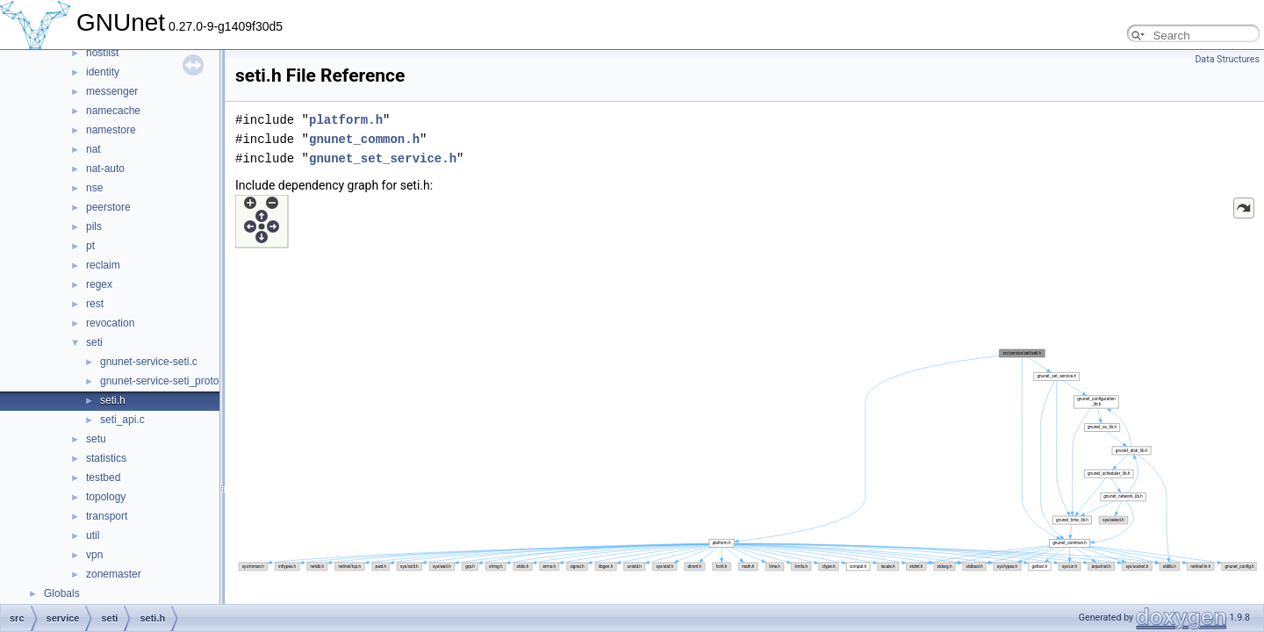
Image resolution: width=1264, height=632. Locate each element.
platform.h (346, 119)
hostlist (102, 53)
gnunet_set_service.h (382, 158)
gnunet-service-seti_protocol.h (170, 381)
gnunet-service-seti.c (149, 362)
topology (106, 497)
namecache (113, 110)
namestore (111, 130)
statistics (106, 458)
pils (94, 226)
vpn (94, 555)
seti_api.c (122, 419)
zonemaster (113, 574)
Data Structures (1227, 59)
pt (90, 246)
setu (96, 439)
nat (93, 149)
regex (99, 284)
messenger (112, 91)
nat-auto (105, 168)
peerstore (108, 207)
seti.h (113, 400)
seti (94, 342)
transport (106, 516)
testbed (103, 477)
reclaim (103, 265)
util (92, 535)
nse (94, 188)
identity (102, 72)
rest (95, 304)
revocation (110, 323)
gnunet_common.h (364, 139)
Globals (62, 593)
